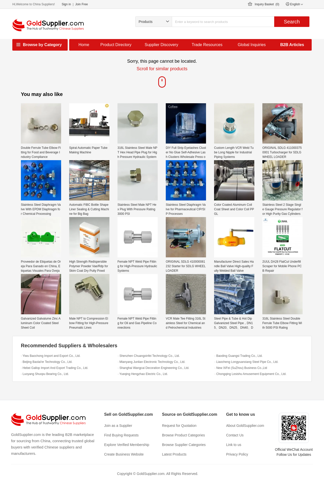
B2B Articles (292, 45)
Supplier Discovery (161, 45)
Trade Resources (207, 45)
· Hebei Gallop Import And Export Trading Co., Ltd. (54, 368)
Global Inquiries (252, 45)
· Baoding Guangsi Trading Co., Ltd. (239, 356)
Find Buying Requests (121, 435)
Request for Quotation (179, 426)
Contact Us (235, 435)
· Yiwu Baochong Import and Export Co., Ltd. (50, 356)
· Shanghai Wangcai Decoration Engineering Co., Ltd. (153, 368)
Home (83, 45)
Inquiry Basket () (267, 4)
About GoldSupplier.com (245, 426)
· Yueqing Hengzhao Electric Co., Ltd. (143, 374)
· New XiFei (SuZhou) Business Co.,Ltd (241, 368)
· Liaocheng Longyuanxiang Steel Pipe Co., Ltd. (246, 362)
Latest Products (174, 454)
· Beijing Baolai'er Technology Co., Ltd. (46, 362)
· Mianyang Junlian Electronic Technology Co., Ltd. (151, 362)
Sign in (66, 4)
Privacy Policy (237, 454)
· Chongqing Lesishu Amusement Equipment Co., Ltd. (251, 374)
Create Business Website (124, 454)
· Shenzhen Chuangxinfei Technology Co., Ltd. (149, 356)
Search (292, 21)
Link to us (233, 445)
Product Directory (116, 45)
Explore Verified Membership (126, 445)
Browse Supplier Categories (184, 445)
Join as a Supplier (118, 426)
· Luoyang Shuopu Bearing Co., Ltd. (45, 374)
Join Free (81, 4)
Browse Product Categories (183, 435)
